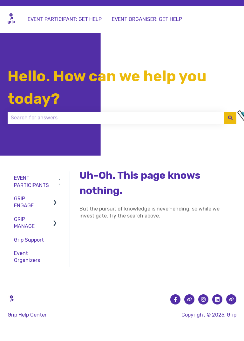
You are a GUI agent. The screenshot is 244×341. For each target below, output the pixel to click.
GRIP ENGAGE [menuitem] (24, 202)
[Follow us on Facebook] (175, 299)
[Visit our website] (189, 299)
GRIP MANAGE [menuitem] (24, 222)
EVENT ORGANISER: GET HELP (147, 19)
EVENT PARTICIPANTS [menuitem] (31, 181)
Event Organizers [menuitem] (27, 256)
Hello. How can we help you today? (107, 87)
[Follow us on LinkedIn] (217, 299)
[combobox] (116, 118)
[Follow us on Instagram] (203, 299)
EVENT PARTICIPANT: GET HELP (65, 19)
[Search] (230, 118)
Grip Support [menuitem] (29, 240)
